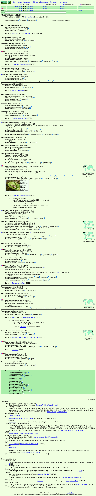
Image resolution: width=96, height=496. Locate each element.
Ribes (38, 337)
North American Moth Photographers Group (23, 434)
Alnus (33, 317)
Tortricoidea (44, 2)
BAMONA (68, 176)
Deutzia (14, 33)
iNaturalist (23, 20)
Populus (14, 118)
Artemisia (21, 90)
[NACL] (22, 130)
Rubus (14, 317)
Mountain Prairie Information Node (47, 405)
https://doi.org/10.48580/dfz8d (57, 412)
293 (43, 267)
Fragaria (32, 337)
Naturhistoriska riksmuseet (29, 444)
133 (57, 272)
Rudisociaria (18, 6)
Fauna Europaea (14, 415)
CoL (16, 20)
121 (80, 471)
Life (13, 2)
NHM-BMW (32, 20)
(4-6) (48, 272)
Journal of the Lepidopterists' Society (21, 418)
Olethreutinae (62, 2)
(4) (41, 126)
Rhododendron (25, 64)
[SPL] (21, 59)
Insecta (19, 2)
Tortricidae (53, 2)
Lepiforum (12, 422)
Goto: (33, 12)
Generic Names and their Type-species (45, 437)
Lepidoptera (27, 2)
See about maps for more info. (31, 452)
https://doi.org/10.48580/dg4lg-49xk (72, 430)
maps (88, 176)
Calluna (22, 283)
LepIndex (19, 29)
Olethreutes (29, 10)
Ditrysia (35, 2)
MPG (25, 61)
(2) (37, 131)
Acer (25, 118)
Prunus (14, 90)
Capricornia (29, 6)
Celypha (20, 8)
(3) (31, 176)
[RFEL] (65, 20)
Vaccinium (15, 64)
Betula (20, 118)
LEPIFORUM (29, 40)
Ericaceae (15, 350)
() (62, 6)
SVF (55, 61)
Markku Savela (70, 493)
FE (68, 20)
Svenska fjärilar (14, 444)
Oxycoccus (15, 283)
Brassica (14, 337)
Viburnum (28, 33)
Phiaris (45, 6)
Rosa (26, 337)
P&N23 (12, 20)
